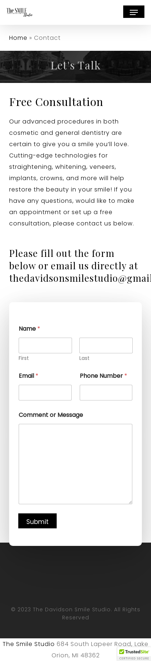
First (24, 358)
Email (28, 375)
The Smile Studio (29, 644)
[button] (133, 12)
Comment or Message (51, 414)
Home (18, 38)
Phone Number (103, 375)
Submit (37, 521)
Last (84, 358)
